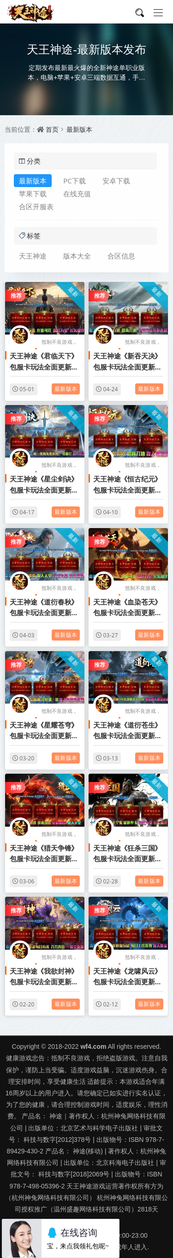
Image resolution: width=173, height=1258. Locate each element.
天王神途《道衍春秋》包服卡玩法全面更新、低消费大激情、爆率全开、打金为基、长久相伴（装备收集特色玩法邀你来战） (44, 607)
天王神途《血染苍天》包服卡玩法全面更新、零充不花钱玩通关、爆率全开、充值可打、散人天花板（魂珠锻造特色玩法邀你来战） (127, 607)
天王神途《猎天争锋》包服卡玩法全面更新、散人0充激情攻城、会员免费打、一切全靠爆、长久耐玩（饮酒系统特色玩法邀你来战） (44, 853)
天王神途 (33, 255)
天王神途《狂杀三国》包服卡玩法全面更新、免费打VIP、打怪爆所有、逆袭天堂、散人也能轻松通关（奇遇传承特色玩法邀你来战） (127, 853)
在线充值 (77, 193)
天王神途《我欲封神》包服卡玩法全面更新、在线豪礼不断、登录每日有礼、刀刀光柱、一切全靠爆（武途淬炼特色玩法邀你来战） (44, 977)
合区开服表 (36, 206)
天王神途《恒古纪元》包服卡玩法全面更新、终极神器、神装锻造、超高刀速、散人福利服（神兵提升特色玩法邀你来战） (127, 484)
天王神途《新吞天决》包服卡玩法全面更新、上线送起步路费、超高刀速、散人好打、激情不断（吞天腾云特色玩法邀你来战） (127, 361)
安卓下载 (116, 180)
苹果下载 (33, 193)
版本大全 (77, 255)
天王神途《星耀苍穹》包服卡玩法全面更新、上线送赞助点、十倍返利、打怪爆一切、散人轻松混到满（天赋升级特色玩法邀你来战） (44, 730)
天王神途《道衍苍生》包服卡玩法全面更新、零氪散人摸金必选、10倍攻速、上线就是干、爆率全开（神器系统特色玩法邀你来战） (127, 730)
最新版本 (79, 129)
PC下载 (74, 180)
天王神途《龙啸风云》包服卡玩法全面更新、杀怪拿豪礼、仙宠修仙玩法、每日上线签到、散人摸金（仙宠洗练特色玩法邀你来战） (127, 977)
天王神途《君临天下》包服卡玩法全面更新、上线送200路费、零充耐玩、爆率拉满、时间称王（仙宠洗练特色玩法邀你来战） (44, 361)
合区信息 (121, 255)
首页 (52, 129)
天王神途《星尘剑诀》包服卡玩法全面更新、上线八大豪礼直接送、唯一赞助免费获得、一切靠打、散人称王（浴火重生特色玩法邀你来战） (44, 484)
